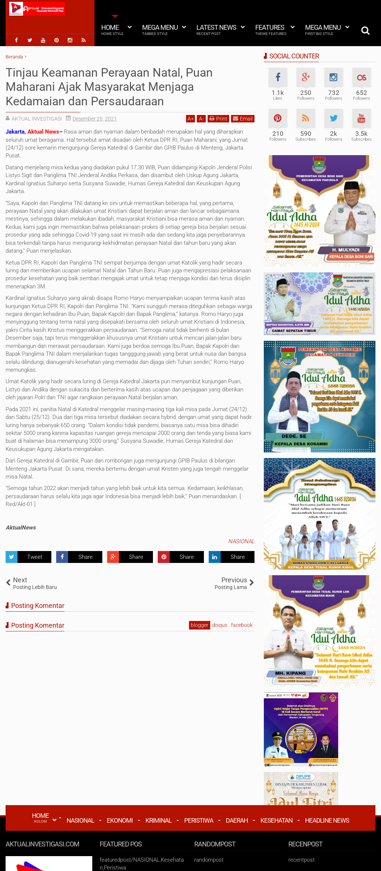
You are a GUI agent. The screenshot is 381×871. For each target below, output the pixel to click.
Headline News (327, 820)
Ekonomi (120, 820)
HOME (40, 818)
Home (112, 29)
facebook (242, 625)
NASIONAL (241, 541)
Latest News (216, 29)
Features (270, 29)
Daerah (237, 820)
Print (218, 118)
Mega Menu (160, 29)
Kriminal (158, 820)
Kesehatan (276, 820)
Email (243, 118)
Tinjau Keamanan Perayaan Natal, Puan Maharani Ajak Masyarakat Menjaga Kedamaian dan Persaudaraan (109, 86)
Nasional (80, 820)
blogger (199, 625)
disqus (219, 625)
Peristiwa (198, 820)
